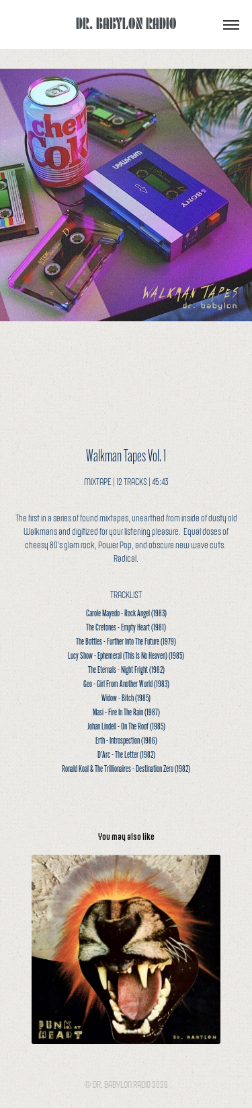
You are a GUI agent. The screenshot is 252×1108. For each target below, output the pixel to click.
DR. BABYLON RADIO (126, 22)
